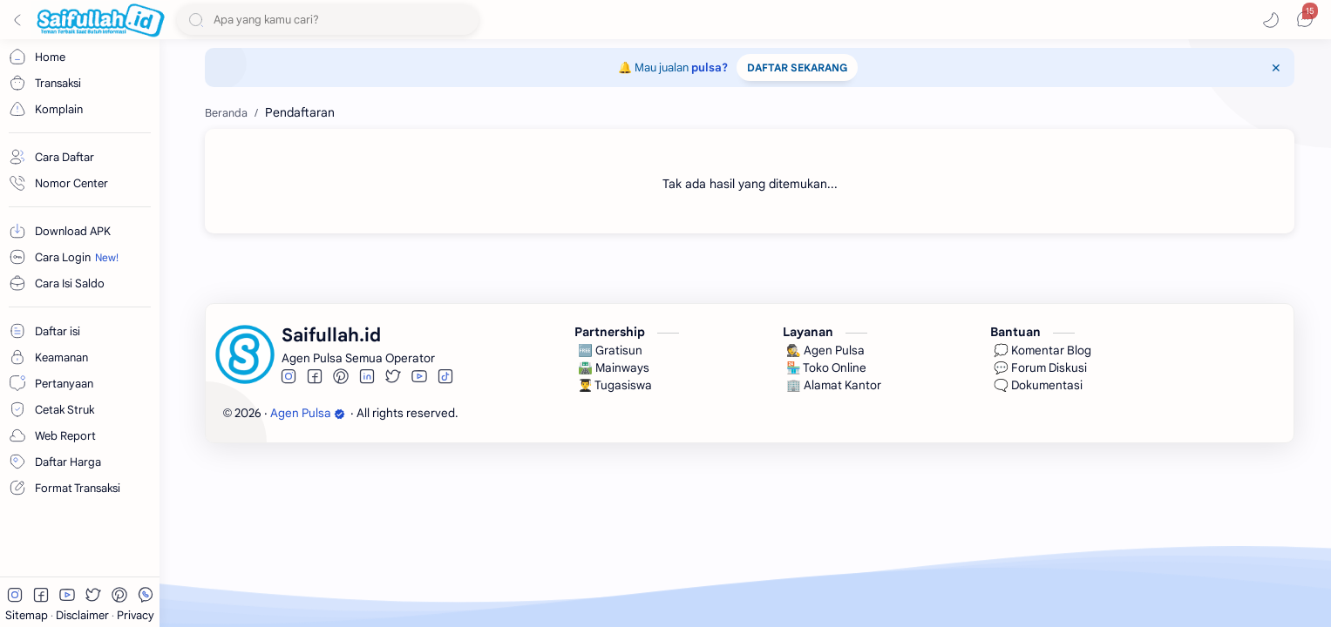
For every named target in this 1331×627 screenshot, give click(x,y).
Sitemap (28, 615)
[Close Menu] (1276, 68)
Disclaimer (84, 615)
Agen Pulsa (307, 413)
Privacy (135, 615)
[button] (1271, 20)
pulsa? (709, 67)
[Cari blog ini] (328, 19)
